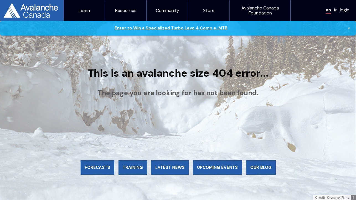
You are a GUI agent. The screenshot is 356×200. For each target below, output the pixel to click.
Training (133, 167)
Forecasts (97, 167)
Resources (125, 10)
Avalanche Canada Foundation (260, 10)
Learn (84, 10)
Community (167, 10)
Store (209, 10)
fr (335, 10)
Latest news (170, 167)
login (344, 10)
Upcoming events (217, 167)
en (328, 10)
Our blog (261, 167)
